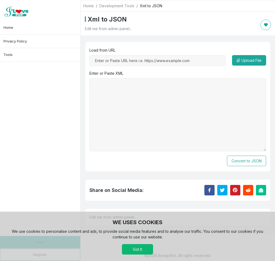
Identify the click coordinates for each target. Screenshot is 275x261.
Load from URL (102, 50)
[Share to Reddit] (248, 190)
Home (8, 27)
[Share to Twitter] (222, 190)
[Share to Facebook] (209, 190)
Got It (137, 249)
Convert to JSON (246, 161)
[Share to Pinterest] (235, 190)
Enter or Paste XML (106, 73)
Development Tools (116, 5)
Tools (8, 54)
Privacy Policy (15, 41)
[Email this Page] (261, 190)
